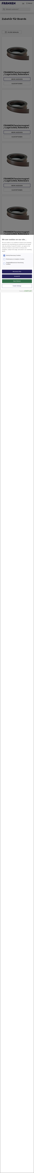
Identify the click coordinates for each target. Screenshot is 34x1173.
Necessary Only (17, 271)
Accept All (17, 276)
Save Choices (17, 281)
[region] (17, 704)
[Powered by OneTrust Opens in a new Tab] (26, 291)
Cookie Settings (17, 285)
